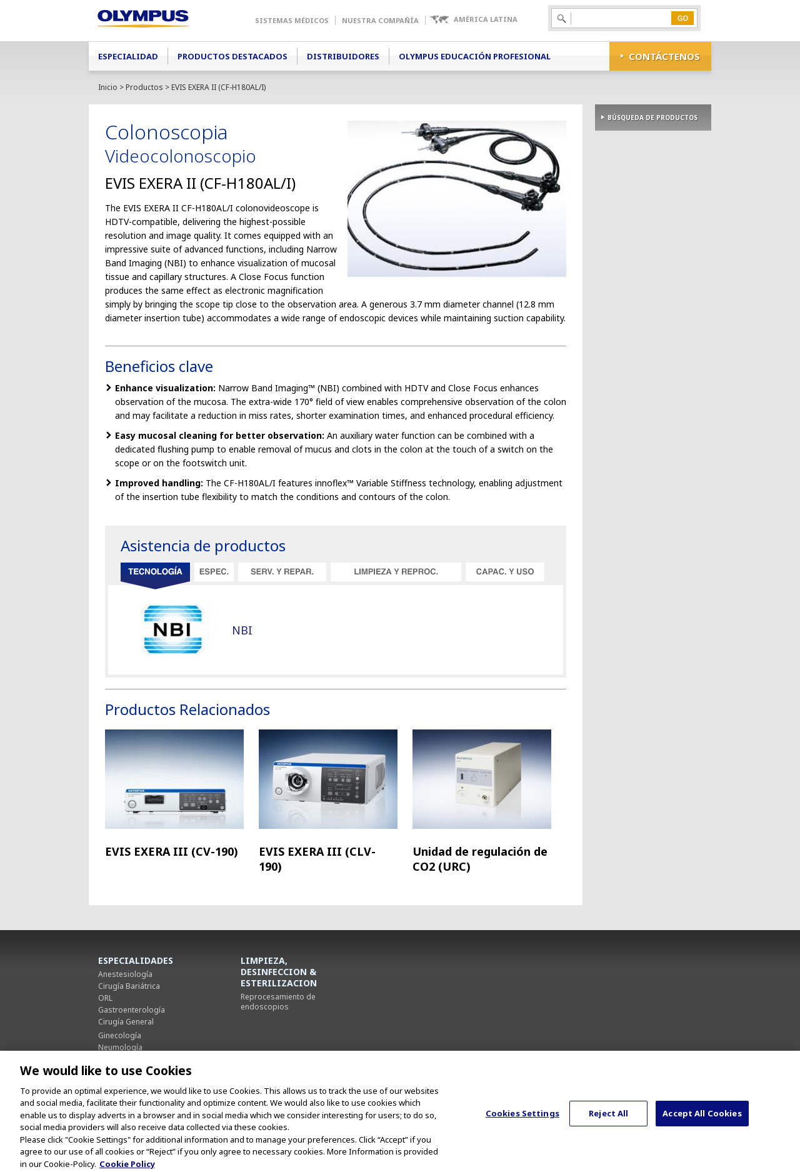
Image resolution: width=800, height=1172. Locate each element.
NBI (242, 630)
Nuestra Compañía (380, 20)
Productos (144, 87)
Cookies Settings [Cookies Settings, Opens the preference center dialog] (522, 1120)
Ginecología (119, 1035)
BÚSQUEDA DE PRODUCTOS (653, 117)
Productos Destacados (233, 56)
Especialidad (128, 56)
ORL (105, 998)
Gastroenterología (131, 1009)
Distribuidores (343, 56)
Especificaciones (214, 572)
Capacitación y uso (505, 572)
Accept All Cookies (701, 1120)
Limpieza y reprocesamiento (396, 572)
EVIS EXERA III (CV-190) (171, 851)
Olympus (161, 20)
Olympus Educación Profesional (475, 56)
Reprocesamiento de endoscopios (278, 1001)
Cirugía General (126, 1021)
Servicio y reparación (282, 572)
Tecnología (155, 576)
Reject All (608, 1120)
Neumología (120, 1047)
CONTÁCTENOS (664, 56)
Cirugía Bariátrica (129, 986)
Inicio (108, 87)
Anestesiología (125, 974)
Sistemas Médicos (292, 20)
